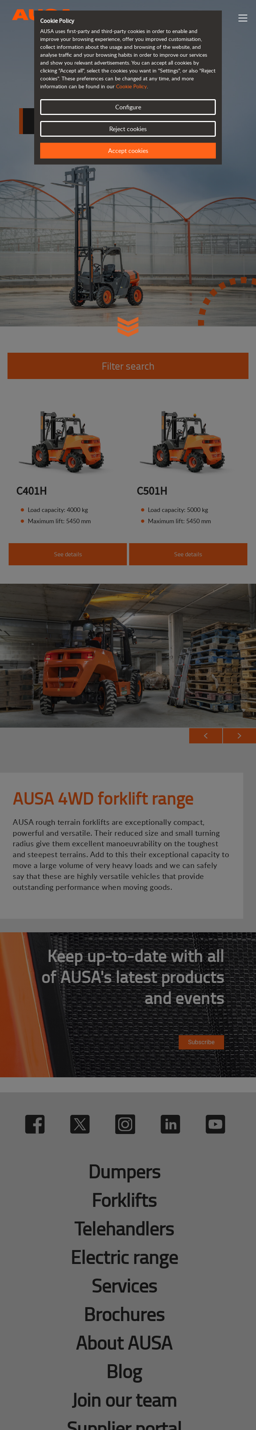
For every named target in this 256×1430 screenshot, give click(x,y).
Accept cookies (128, 150)
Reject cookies (128, 129)
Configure (128, 107)
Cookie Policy (131, 86)
